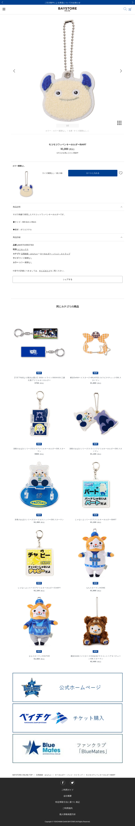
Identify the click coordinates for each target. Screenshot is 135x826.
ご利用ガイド (67, 790)
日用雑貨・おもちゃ (29, 254)
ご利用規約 (67, 808)
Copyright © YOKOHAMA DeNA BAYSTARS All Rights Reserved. (67, 822)
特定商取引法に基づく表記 (67, 802)
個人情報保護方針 (67, 814)
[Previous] (2, 2)
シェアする (67, 279)
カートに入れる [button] (92, 173)
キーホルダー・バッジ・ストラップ (55, 254)
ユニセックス (22, 249)
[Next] (132, 2)
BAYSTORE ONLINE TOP (23, 775)
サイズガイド (44, 271)
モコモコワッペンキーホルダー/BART (100, 775)
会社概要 (67, 796)
